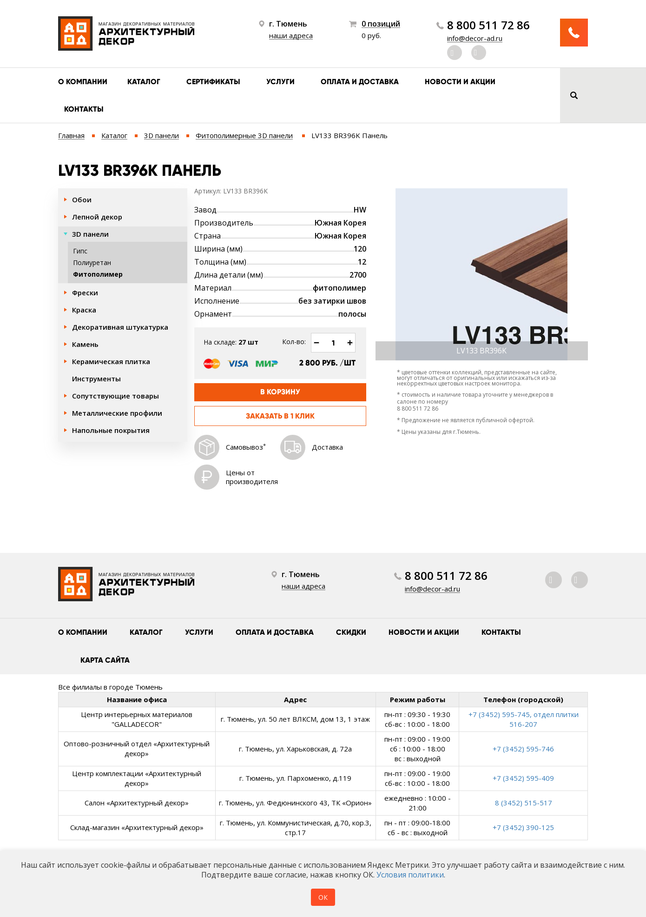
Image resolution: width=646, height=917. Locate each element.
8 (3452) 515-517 (523, 802)
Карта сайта (105, 660)
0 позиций (381, 24)
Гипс (80, 250)
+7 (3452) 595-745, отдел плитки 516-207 (523, 719)
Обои (82, 199)
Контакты (84, 109)
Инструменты (96, 378)
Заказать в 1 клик (280, 416)
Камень (85, 344)
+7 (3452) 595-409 (523, 778)
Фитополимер (98, 274)
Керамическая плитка (111, 361)
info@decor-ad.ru (474, 38)
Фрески (85, 292)
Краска (84, 309)
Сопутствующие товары (115, 395)
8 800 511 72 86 (488, 25)
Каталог (143, 81)
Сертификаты (213, 81)
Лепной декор (97, 216)
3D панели (90, 234)
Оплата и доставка (360, 81)
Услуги (280, 81)
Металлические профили (117, 413)
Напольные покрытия (111, 430)
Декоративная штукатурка (120, 327)
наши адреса (291, 35)
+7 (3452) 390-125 (523, 827)
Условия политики (410, 875)
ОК (323, 897)
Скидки (351, 632)
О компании (82, 81)
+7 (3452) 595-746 (523, 748)
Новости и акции (460, 81)
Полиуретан (92, 262)
